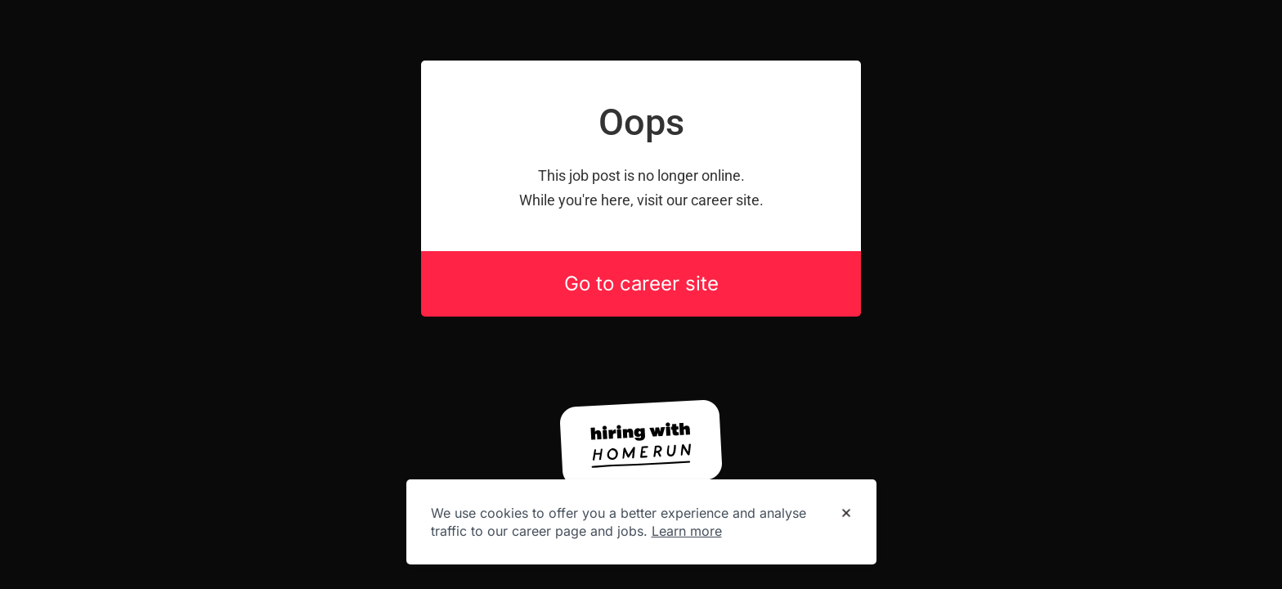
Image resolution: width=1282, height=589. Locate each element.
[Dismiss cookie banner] (846, 513)
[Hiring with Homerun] (641, 443)
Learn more (687, 531)
